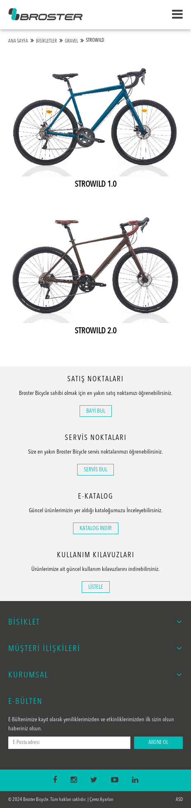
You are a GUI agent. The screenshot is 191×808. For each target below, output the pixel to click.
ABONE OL (158, 742)
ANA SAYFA (18, 41)
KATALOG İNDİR (96, 528)
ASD (179, 799)
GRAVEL (71, 41)
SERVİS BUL (95, 470)
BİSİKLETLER (46, 41)
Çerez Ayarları (101, 799)
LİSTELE (95, 587)
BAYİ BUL (95, 411)
